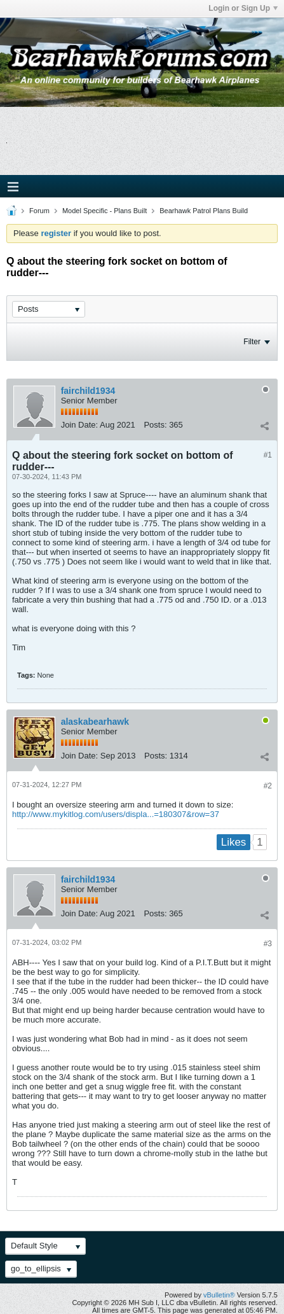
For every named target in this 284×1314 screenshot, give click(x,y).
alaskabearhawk (95, 721)
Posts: (155, 425)
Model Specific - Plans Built (104, 210)
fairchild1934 (88, 391)
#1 (268, 455)
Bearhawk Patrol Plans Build (203, 210)
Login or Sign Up (243, 8)
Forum (39, 210)
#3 (268, 943)
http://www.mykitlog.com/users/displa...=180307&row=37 (115, 814)
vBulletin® (219, 1295)
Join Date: (79, 425)
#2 (268, 785)
